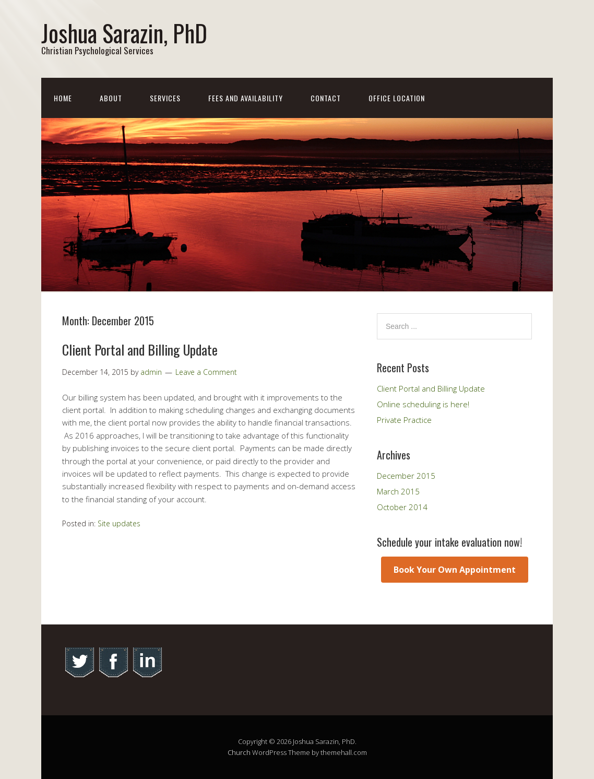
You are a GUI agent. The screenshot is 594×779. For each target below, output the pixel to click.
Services (165, 97)
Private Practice (404, 420)
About (111, 97)
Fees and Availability (245, 97)
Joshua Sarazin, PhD (124, 32)
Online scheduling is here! (423, 404)
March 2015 (398, 491)
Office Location (397, 97)
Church (239, 752)
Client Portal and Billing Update (140, 349)
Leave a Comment (206, 372)
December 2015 (406, 475)
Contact (326, 97)
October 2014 (402, 507)
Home (63, 97)
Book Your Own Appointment (455, 569)
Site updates (119, 523)
